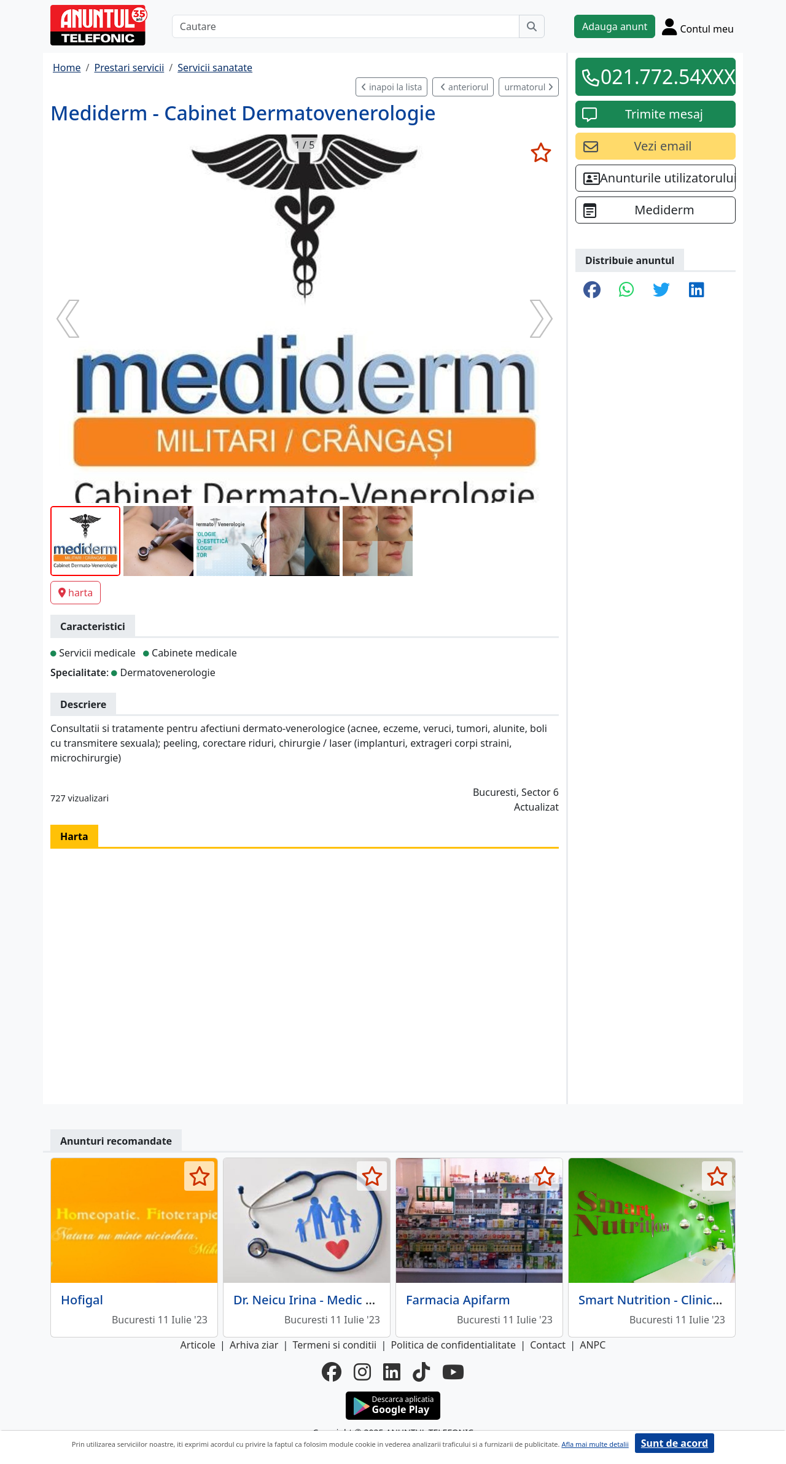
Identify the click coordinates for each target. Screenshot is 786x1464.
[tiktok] (421, 1372)
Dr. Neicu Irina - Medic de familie (328, 1299)
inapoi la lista (391, 87)
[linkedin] (391, 1372)
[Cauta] (532, 26)
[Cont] (697, 26)
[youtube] (453, 1372)
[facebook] (331, 1372)
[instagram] (362, 1372)
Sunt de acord (674, 1443)
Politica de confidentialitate (453, 1345)
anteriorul (464, 87)
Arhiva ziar (254, 1345)
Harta (74, 836)
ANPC (592, 1345)
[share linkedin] (696, 290)
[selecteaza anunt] (541, 152)
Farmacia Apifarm (458, 1299)
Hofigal (82, 1299)
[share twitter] (661, 290)
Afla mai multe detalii (594, 1444)
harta (75, 592)
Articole (198, 1345)
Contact (548, 1345)
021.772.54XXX (664, 76)
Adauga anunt (614, 26)
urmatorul (528, 87)
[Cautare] (345, 26)
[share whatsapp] (626, 290)
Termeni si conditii (334, 1345)
